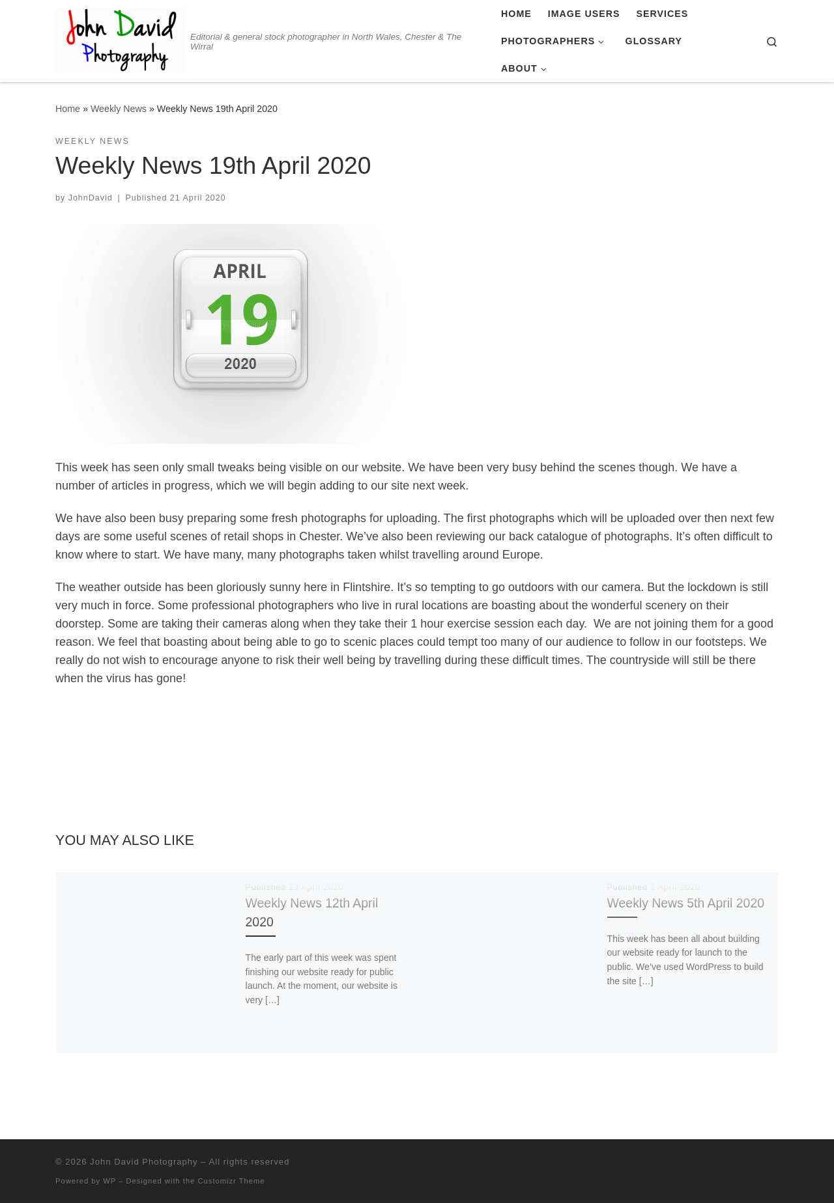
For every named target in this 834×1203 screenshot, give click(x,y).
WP (109, 1181)
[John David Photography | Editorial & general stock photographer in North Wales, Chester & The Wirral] (120, 39)
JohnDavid (90, 197)
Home (67, 109)
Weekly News (119, 109)
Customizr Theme (231, 1181)
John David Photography (144, 1162)
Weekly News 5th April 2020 (685, 903)
